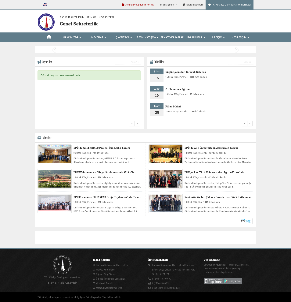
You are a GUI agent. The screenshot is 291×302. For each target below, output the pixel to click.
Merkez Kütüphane (103, 269)
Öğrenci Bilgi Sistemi (104, 274)
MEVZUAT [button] (98, 37)
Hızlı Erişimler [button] (168, 4)
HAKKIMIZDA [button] (72, 37)
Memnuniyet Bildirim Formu (138, 4)
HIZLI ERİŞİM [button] (240, 37)
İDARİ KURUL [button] (196, 37)
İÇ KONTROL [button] (123, 37)
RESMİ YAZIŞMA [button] (147, 37)
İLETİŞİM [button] (218, 37)
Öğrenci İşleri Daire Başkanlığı (109, 278)
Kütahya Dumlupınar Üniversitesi (110, 265)
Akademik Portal (102, 283)
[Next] (137, 123)
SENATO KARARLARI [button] (173, 41)
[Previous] (132, 123)
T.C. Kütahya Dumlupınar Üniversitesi (229, 4)
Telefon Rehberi (193, 4)
